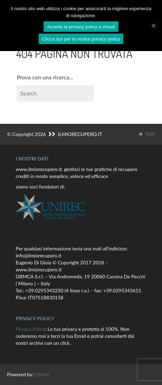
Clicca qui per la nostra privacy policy (81, 39)
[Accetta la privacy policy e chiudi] (153, 25)
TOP (147, 134)
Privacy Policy (30, 329)
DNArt (42, 374)
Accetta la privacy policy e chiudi (81, 26)
